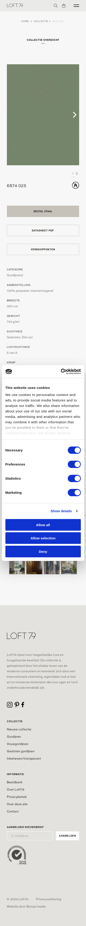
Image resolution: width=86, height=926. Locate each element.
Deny (43, 551)
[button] (17, 566)
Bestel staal (42, 211)
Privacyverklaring (48, 899)
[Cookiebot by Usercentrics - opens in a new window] (61, 372)
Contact (13, 811)
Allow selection (43, 538)
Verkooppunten (43, 249)
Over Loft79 (16, 789)
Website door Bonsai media (26, 906)
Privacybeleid (17, 797)
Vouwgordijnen (17, 744)
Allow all (43, 525)
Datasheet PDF (43, 230)
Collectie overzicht (43, 39)
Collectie (41, 21)
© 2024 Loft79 (17, 899)
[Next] (74, 115)
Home (25, 21)
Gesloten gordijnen (21, 751)
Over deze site (17, 804)
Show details (61, 511)
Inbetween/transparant (24, 758)
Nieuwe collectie (19, 729)
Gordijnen (14, 736)
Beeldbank (14, 782)
